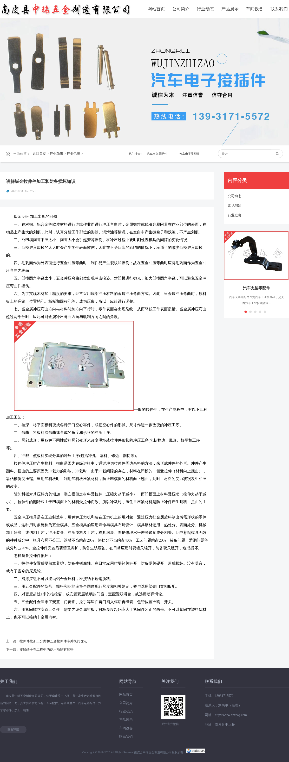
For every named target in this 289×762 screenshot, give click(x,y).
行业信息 (73, 154)
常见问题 (234, 205)
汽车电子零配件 (189, 154)
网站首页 (156, 8)
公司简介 (181, 8)
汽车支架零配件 (157, 154)
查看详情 (13, 729)
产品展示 (230, 8)
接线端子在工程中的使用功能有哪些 (46, 649)
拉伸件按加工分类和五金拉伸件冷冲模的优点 (53, 641)
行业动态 (205, 8)
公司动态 (234, 196)
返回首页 (39, 154)
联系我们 (279, 8)
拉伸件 (25, 217)
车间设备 (254, 8)
